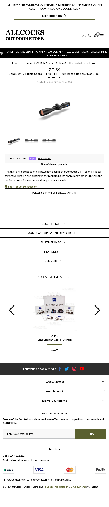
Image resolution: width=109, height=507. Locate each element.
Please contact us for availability (54, 193)
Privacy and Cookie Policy (64, 8)
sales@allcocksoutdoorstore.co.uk (29, 460)
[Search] (90, 35)
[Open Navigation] (102, 35)
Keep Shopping (54, 15)
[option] (54, 320)
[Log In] (84, 35)
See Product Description (22, 186)
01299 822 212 (16, 455)
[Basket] (96, 35)
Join (90, 433)
